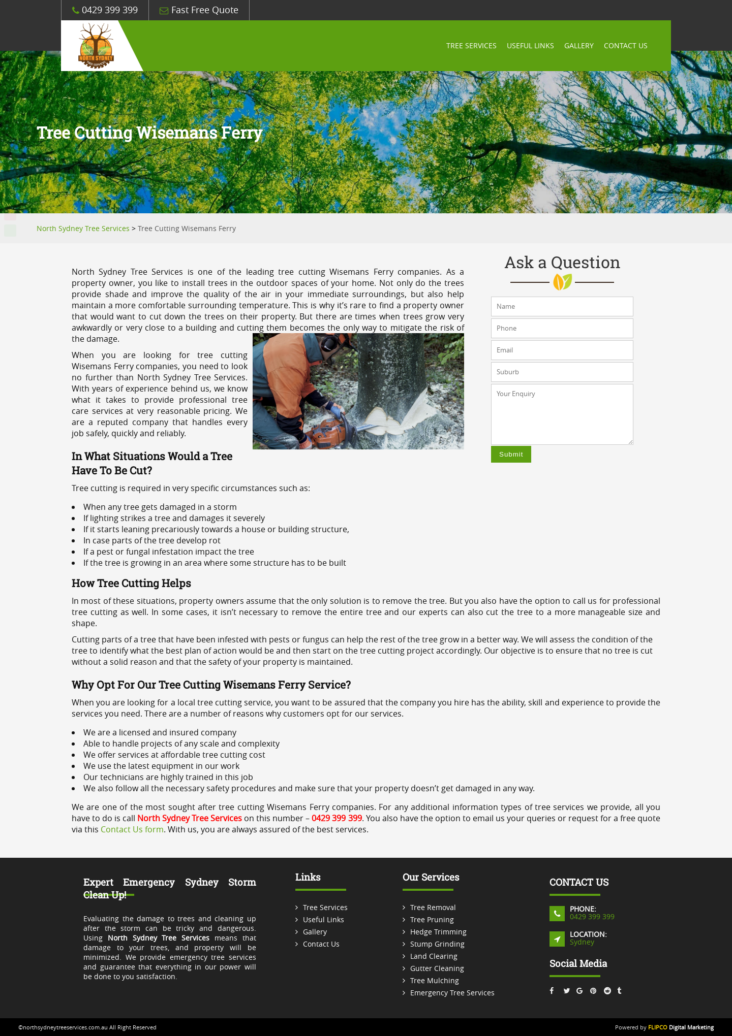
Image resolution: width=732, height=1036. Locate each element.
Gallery (579, 45)
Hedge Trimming (438, 931)
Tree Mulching (434, 980)
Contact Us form (132, 829)
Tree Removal (433, 907)
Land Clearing (434, 956)
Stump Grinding (437, 944)
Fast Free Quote (199, 10)
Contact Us (626, 45)
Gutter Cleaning (437, 968)
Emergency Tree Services (452, 992)
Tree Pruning (432, 919)
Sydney (582, 942)
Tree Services (471, 45)
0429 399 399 (105, 10)
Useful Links (530, 45)
